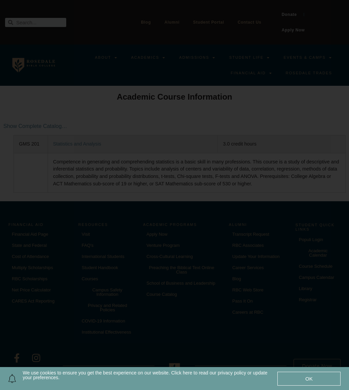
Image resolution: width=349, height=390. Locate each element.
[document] (174, 195)
